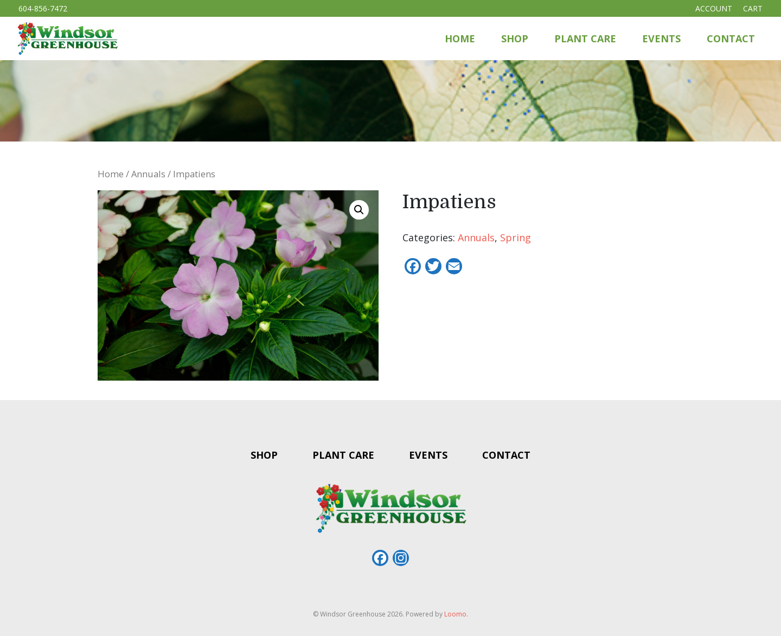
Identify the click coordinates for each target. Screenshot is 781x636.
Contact (731, 38)
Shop (514, 38)
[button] (359, 210)
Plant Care (585, 38)
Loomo (455, 614)
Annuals (148, 174)
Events (661, 38)
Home (460, 38)
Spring (515, 237)
